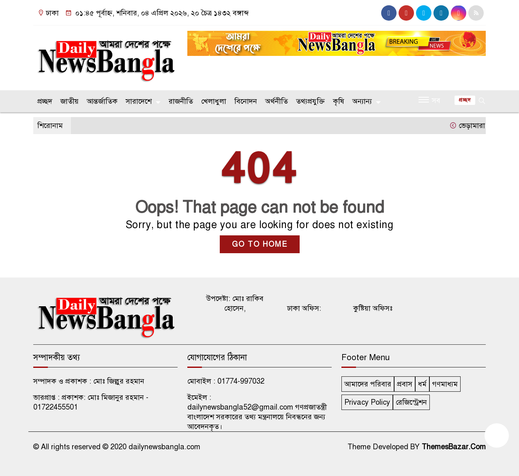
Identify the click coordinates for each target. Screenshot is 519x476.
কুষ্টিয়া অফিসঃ (372, 308)
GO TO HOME (259, 244)
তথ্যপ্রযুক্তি (310, 101)
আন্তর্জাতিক (102, 101)
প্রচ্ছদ (44, 101)
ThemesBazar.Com (454, 446)
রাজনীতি (181, 101)
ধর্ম (422, 384)
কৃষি (338, 101)
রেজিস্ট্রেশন (411, 402)
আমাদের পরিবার (367, 384)
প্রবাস (404, 384)
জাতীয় (69, 101)
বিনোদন (245, 101)
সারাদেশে (139, 101)
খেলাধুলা (213, 101)
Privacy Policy (367, 402)
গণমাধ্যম (445, 384)
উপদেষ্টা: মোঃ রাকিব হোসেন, (235, 303)
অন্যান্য (362, 101)
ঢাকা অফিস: (304, 308)
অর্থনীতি (276, 101)
